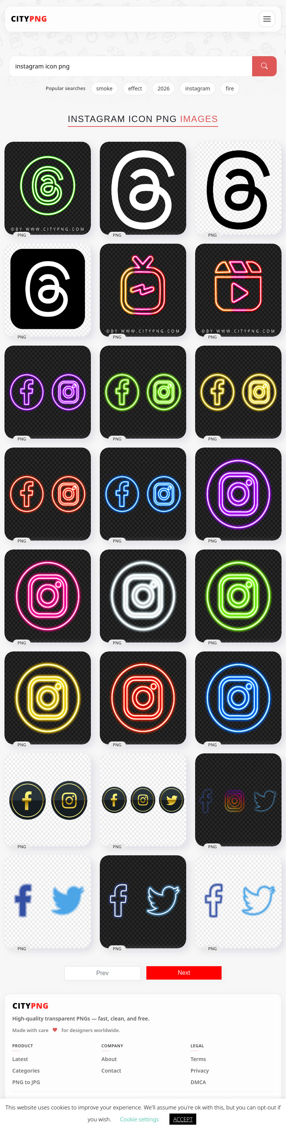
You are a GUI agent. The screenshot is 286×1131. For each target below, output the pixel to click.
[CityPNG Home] (29, 19)
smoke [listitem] (104, 88)
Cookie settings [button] (139, 1119)
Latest (20, 1059)
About (109, 1059)
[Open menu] (267, 19)
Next (184, 973)
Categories (26, 1070)
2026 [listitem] (163, 88)
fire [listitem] (230, 88)
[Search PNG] (130, 66)
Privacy (200, 1070)
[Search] (264, 66)
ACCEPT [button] (183, 1119)
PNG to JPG (26, 1082)
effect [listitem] (135, 88)
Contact (111, 1070)
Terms (198, 1059)
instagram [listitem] (197, 88)
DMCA (198, 1082)
